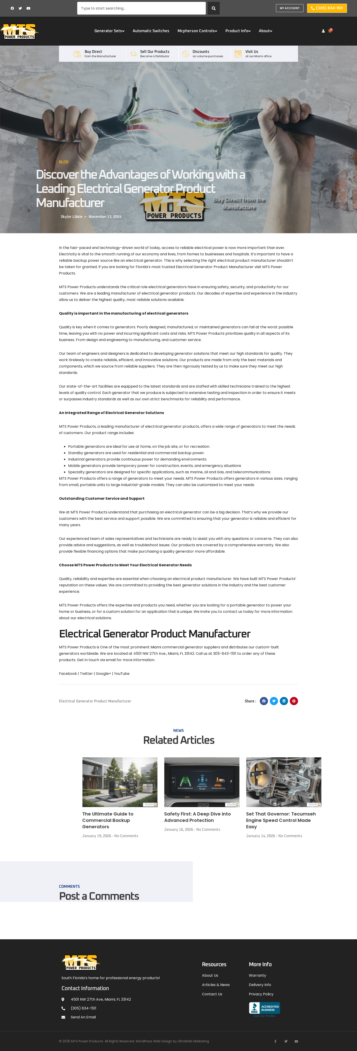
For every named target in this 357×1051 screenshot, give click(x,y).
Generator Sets (109, 31)
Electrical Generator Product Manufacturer (95, 701)
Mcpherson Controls (197, 31)
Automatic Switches (151, 31)
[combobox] (141, 8)
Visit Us (251, 52)
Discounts (201, 52)
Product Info (238, 31)
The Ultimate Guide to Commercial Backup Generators (274, 820)
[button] (264, 701)
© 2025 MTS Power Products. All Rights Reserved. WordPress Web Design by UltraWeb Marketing (134, 1041)
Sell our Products (154, 52)
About (265, 31)
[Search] (214, 8)
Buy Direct (93, 52)
